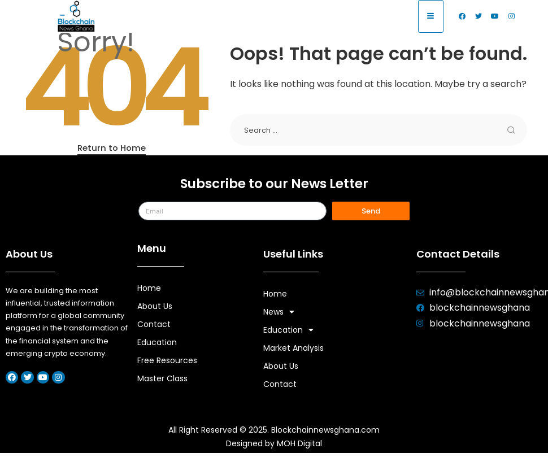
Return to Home (111, 148)
